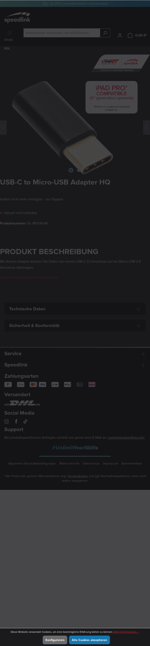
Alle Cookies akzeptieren (89, 640)
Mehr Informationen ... (126, 632)
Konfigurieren (55, 640)
